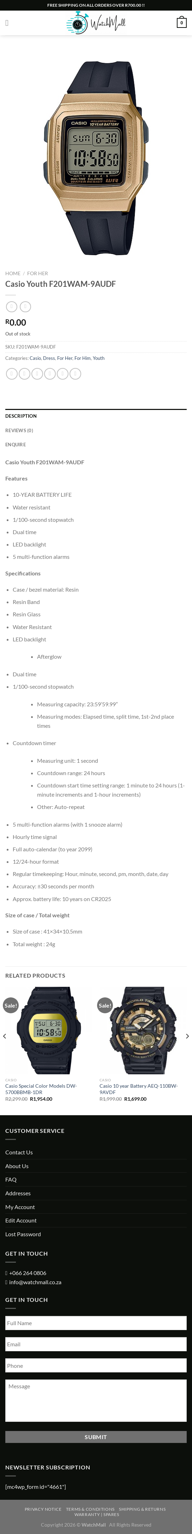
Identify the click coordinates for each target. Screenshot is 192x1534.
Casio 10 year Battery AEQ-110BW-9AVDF (139, 1089)
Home (12, 273)
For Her (37, 273)
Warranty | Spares (96, 1514)
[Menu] (9, 22)
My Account (20, 1206)
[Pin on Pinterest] (62, 374)
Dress (49, 358)
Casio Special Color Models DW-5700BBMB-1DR (41, 1089)
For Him (82, 358)
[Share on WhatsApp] (12, 374)
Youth (98, 358)
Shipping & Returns (142, 1509)
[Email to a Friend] (50, 374)
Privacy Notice (43, 1509)
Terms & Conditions (90, 1509)
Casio (35, 358)
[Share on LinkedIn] (75, 374)
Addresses (18, 1193)
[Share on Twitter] (37, 374)
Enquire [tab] (15, 444)
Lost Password (23, 1234)
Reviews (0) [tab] (19, 430)
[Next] (187, 1050)
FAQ (11, 1179)
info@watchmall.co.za (35, 1282)
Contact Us (19, 1152)
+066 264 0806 (27, 1272)
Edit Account (21, 1220)
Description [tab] (21, 416)
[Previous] (4, 1050)
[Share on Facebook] (24, 374)
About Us (17, 1165)
